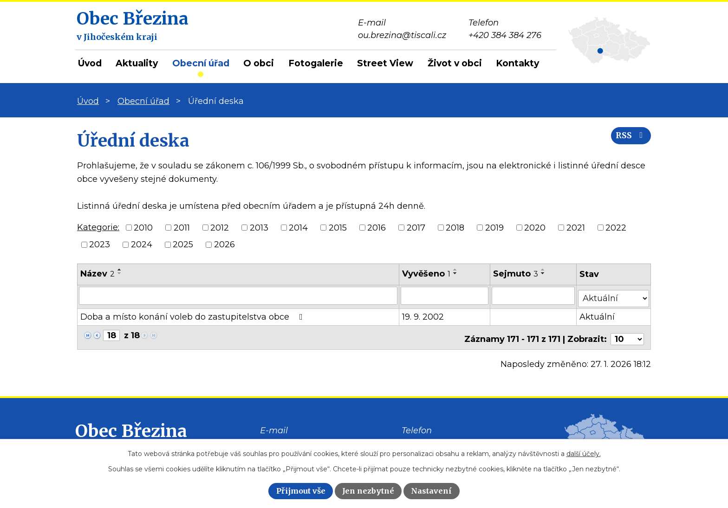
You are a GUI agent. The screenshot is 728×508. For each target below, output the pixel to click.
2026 (224, 244)
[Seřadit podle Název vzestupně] (120, 269)
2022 (615, 227)
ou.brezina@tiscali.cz (304, 438)
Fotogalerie (315, 63)
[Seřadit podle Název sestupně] (120, 273)
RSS (628, 140)
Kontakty (517, 63)
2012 (219, 227)
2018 (455, 227)
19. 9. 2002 (423, 314)
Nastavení (431, 490)
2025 (183, 244)
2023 (99, 244)
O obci (258, 63)
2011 (182, 227)
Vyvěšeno (427, 274)
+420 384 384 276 (438, 438)
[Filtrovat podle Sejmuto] (533, 295)
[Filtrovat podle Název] (238, 295)
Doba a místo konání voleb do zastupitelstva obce (193, 314)
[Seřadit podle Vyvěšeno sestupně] (456, 273)
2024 (141, 244)
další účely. (583, 454)
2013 (259, 227)
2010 (143, 227)
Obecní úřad (200, 63)
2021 (575, 227)
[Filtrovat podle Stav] (614, 295)
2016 (376, 227)
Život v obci (455, 63)
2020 (535, 227)
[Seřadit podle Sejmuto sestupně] (544, 273)
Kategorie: (98, 227)
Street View (385, 63)
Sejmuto (516, 274)
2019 (494, 227)
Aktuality (137, 63)
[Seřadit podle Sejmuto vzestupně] (544, 269)
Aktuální (598, 314)
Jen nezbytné (368, 490)
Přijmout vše (300, 490)
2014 (298, 227)
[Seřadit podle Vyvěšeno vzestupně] (456, 269)
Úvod (90, 63)
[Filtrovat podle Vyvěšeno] (445, 295)
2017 (416, 227)
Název (97, 274)
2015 (338, 227)
